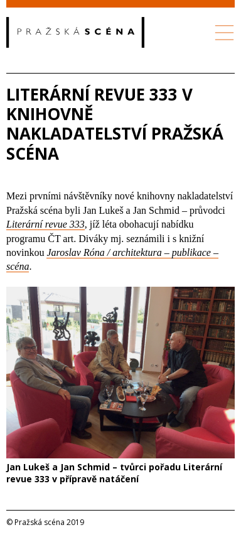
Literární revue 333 (45, 224)
